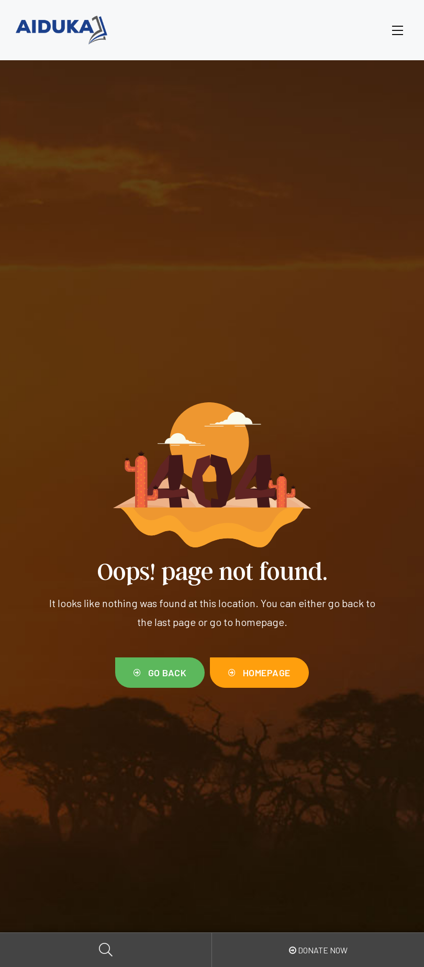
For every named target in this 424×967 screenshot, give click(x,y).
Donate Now (318, 950)
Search (106, 950)
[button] (160, 672)
